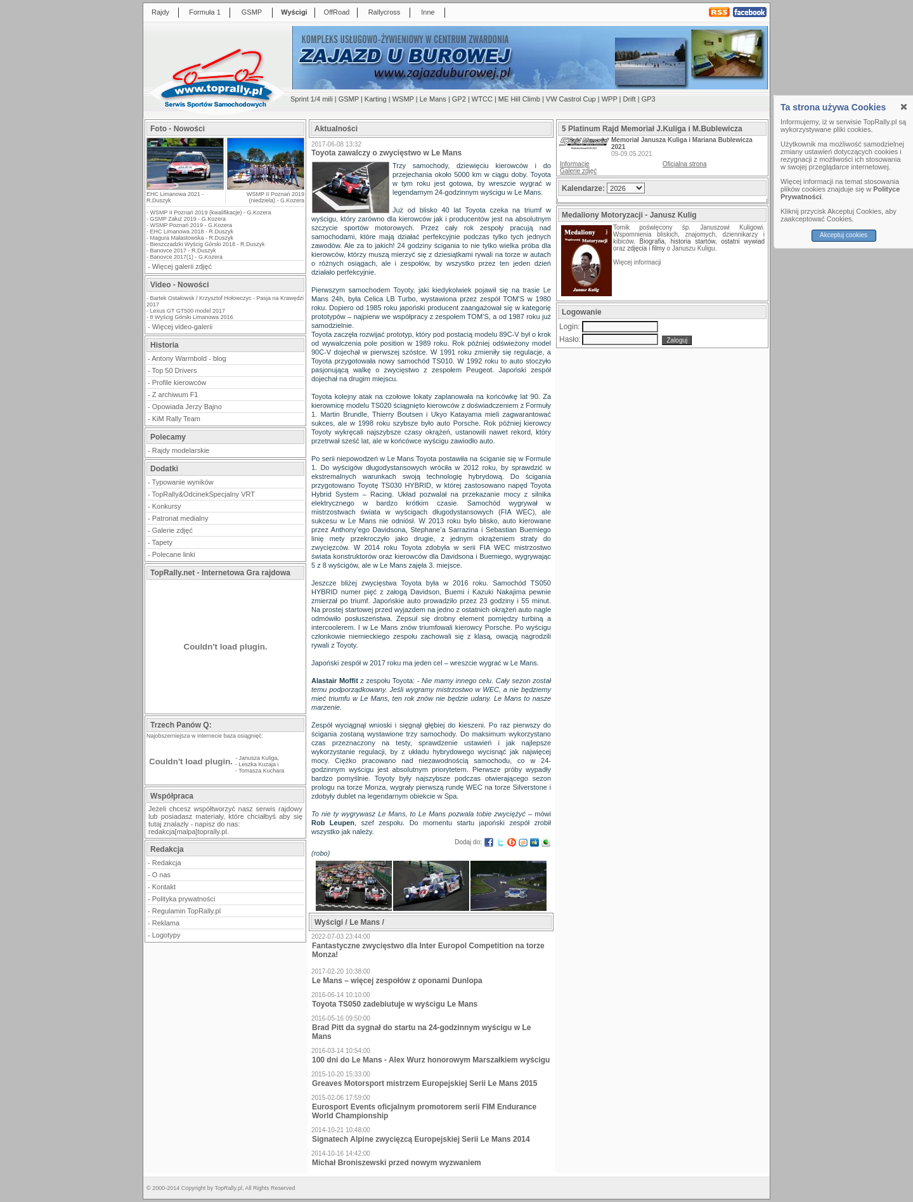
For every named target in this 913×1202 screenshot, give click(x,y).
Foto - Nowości (177, 128)
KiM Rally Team (176, 418)
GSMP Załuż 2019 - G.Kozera (188, 219)
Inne (427, 12)
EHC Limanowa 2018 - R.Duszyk (192, 231)
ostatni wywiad (743, 241)
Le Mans (433, 99)
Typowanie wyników (183, 482)
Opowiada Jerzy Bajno (187, 406)
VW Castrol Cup (571, 99)
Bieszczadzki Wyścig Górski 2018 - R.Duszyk (207, 244)
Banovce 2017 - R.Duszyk (183, 250)
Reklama (165, 923)
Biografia (652, 241)
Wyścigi (294, 12)
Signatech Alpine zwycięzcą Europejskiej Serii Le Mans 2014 (421, 1139)
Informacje (575, 163)
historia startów (692, 241)
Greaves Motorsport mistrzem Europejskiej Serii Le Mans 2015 (424, 1083)
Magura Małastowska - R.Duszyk (192, 238)
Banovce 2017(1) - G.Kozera (186, 257)
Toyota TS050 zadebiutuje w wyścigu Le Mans (394, 1004)
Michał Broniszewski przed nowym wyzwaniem (396, 1162)
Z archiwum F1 (175, 394)
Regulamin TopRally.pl (186, 911)
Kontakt (164, 887)
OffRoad (337, 12)
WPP (610, 99)
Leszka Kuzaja (257, 764)
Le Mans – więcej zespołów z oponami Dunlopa (397, 980)
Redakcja (166, 862)
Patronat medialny (180, 518)
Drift (629, 99)
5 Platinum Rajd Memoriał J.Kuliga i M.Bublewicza (652, 128)
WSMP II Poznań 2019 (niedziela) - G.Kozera (275, 197)
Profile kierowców (179, 382)
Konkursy (166, 506)
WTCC (482, 99)
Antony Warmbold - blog (189, 358)
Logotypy (166, 935)
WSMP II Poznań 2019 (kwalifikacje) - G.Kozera (210, 212)
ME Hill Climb (519, 99)
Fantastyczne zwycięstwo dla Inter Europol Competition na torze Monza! (428, 950)
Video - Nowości (179, 284)
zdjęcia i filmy (645, 248)
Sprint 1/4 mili (311, 99)
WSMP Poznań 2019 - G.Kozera (191, 225)
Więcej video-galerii (182, 326)
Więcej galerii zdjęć (182, 266)
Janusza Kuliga (258, 758)
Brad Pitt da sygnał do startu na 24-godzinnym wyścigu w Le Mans (421, 1032)
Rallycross (384, 12)
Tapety (162, 542)
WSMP (403, 99)
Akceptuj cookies (843, 235)
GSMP (252, 12)
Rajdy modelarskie (180, 450)
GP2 (459, 99)
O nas (161, 875)
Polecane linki (173, 554)
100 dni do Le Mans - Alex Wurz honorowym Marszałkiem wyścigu (431, 1059)
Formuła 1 (205, 12)
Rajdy (160, 12)
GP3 (649, 99)
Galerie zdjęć (172, 530)
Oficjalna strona (684, 163)
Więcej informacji (638, 262)
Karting (376, 99)
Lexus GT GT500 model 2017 (187, 311)
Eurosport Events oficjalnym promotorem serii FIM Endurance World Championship (424, 1111)
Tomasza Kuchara (261, 771)
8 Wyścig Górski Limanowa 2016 (191, 317)
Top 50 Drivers (174, 370)
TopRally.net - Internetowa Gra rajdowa (220, 572)
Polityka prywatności (184, 899)
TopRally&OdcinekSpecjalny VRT (203, 494)
